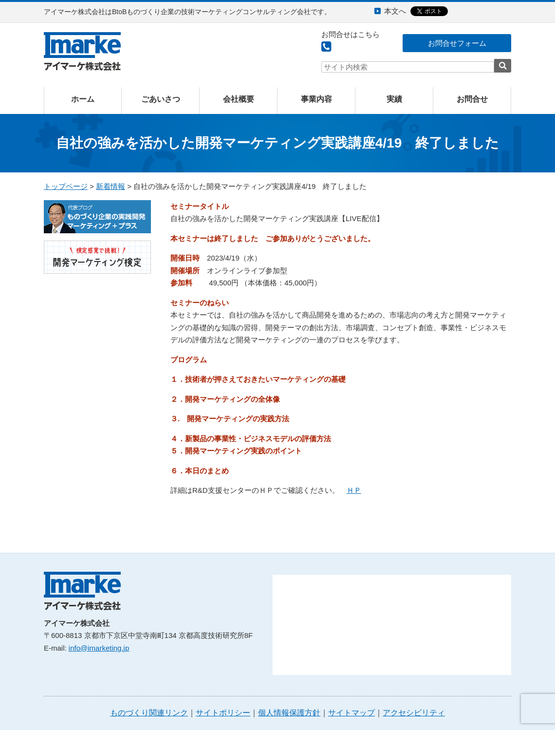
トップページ (66, 186)
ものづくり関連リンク (149, 713)
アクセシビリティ (414, 713)
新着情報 (110, 186)
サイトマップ (351, 713)
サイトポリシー (223, 713)
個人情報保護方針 (289, 713)
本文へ (395, 11)
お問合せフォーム (457, 43)
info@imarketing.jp (99, 648)
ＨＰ (354, 490)
